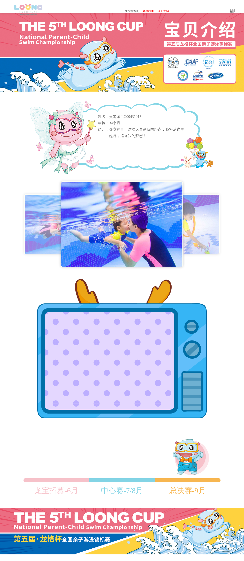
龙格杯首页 (132, 11)
